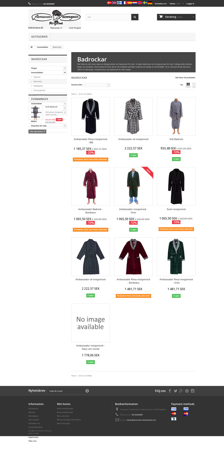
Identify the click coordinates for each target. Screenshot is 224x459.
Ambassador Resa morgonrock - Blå (90, 141)
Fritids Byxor (38, 99)
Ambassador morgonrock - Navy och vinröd (90, 347)
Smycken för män (39, 126)
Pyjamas (37, 77)
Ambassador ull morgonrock (133, 139)
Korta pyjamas (39, 90)
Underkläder (36, 104)
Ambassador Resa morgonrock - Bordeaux (133, 281)
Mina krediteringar (65, 412)
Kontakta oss (161, 4)
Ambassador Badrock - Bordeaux (90, 211)
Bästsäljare (33, 416)
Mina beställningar (65, 409)
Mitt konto (63, 404)
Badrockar (37, 81)
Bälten (34, 121)
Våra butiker (33, 420)
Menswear (35, 117)
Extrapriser (39, 141)
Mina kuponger (63, 423)
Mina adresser (63, 416)
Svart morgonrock (176, 209)
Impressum (33, 437)
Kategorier (39, 36)
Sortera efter (76, 85)
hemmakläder (37, 72)
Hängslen (35, 108)
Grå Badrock (51, 149)
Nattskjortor (38, 86)
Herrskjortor (36, 130)
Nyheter (31, 412)
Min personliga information (69, 420)
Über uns (32, 441)
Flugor (34, 68)
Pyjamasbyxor (39, 95)
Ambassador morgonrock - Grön (133, 211)
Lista (194, 85)
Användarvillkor (35, 427)
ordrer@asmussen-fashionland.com (141, 420)
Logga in (190, 4)
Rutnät (188, 85)
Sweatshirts (36, 112)
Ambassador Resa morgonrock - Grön (176, 281)
